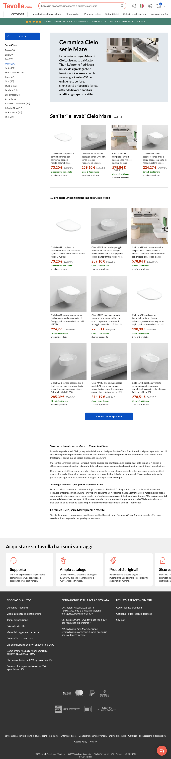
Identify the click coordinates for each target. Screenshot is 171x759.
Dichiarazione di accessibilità (152, 735)
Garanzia (132, 735)
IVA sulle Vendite (16, 626)
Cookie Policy (80, 741)
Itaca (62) (10, 76)
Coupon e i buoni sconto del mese (134, 613)
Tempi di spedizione (17, 619)
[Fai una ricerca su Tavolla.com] (82, 6)
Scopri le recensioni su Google (85, 21)
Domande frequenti (17, 607)
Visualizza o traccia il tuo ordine (24, 613)
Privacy (93, 741)
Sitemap (120, 619)
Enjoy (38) (10, 50)
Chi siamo (53, 735)
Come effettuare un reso (20, 638)
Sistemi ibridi (112, 14)
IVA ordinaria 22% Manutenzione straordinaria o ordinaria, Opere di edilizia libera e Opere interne (84, 631)
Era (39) (9, 59)
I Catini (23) (11, 85)
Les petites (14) (12, 94)
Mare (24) (10, 63)
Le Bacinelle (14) (13, 112)
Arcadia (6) (10, 99)
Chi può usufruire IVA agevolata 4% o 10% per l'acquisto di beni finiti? (84, 621)
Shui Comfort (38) (14, 72)
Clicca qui (147, 22)
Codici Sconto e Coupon (129, 607)
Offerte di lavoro (68, 735)
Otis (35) (9, 81)
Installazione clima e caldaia (47, 14)
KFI (90, 757)
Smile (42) (10, 67)
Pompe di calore (92, 14)
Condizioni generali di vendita (93, 735)
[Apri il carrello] (161, 6)
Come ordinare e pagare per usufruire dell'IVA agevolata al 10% (27, 652)
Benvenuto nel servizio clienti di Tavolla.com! (26, 735)
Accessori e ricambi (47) (17, 103)
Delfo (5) (9, 116)
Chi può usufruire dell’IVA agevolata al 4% (29, 659)
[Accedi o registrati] (149, 6)
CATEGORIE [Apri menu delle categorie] (18, 14)
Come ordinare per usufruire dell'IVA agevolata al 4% (27, 668)
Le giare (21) (11, 90)
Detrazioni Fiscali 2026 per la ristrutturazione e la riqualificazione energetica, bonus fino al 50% (81, 610)
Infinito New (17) (13, 108)
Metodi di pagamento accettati (24, 632)
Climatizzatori (72, 14)
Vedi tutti (118, 117)
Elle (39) (9, 54)
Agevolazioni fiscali (161, 14)
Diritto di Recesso (117, 735)
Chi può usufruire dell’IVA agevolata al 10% (30, 644)
